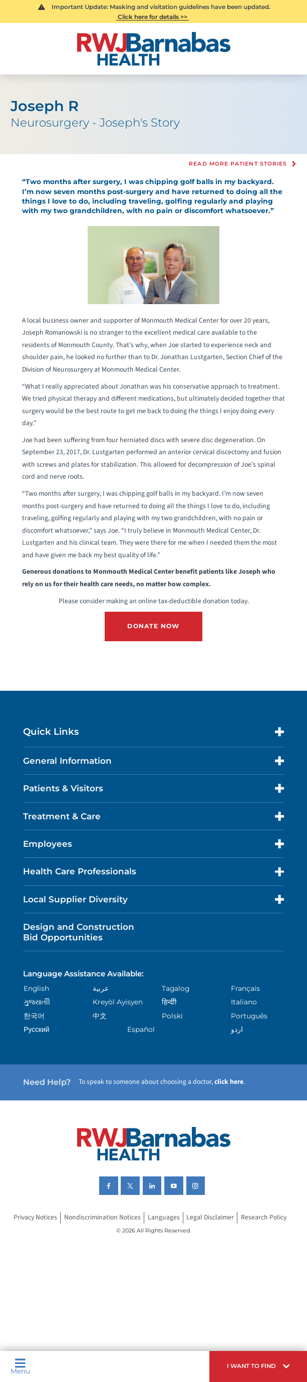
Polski (172, 1016)
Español (141, 1029)
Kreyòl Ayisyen (118, 1002)
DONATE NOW (153, 626)
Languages (164, 1218)
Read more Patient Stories (238, 164)
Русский (36, 1029)
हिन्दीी (169, 1002)
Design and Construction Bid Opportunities (78, 932)
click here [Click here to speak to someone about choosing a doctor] (228, 1082)
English (36, 988)
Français (245, 988)
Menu (20, 1366)
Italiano (244, 1002)
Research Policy (263, 1218)
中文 (100, 1016)
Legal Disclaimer (210, 1218)
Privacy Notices (35, 1218)
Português (249, 1016)
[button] (258, 1366)
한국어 (34, 1016)
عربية (101, 988)
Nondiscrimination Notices (102, 1218)
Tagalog (175, 988)
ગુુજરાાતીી (37, 1002)
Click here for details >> (152, 17)
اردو (237, 1029)
